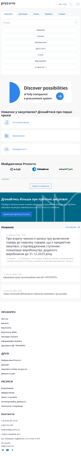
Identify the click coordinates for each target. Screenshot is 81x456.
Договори (23, 14)
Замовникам (18, 135)
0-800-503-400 (7, 425)
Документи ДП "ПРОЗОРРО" (13, 345)
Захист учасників (9, 397)
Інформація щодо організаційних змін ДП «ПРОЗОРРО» (30, 277)
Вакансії (5, 323)
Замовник (40, 30)
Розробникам (7, 388)
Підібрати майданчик (40, 186)
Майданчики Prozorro (11, 360)
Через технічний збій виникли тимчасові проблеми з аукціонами (35, 293)
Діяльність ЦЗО (8, 373)
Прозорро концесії (9, 336)
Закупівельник (41, 42)
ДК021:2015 (40, 48)
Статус (40, 55)
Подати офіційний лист (11, 434)
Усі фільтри (39, 67)
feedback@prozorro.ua (10, 429)
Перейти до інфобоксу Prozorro (16, 214)
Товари (61, 14)
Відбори (48, 14)
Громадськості (19, 149)
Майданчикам (7, 393)
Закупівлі (8, 14)
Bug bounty (6, 328)
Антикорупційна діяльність (13, 401)
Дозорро (5, 364)
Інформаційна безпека (11, 341)
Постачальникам (20, 122)
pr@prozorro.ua (7, 446)
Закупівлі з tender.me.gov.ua (14, 369)
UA (60, 4)
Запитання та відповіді (12, 406)
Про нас (4, 319)
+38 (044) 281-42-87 (9, 421)
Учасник (40, 36)
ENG (65, 4)
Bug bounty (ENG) (9, 332)
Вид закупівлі (40, 61)
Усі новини (71, 227)
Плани (36, 14)
